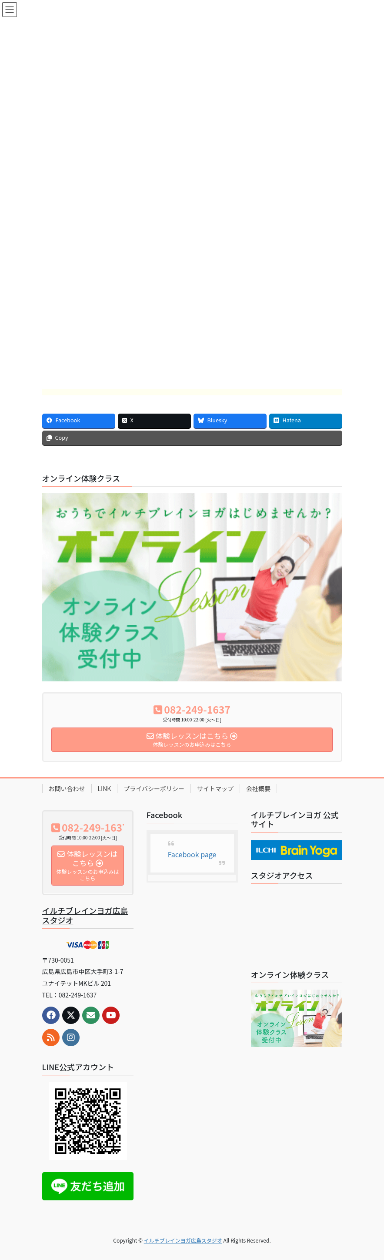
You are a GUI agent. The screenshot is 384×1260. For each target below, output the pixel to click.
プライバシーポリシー (154, 788)
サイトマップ (215, 788)
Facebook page (192, 854)
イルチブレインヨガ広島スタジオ (85, 915)
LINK (104, 788)
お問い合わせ (67, 788)
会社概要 (258, 788)
